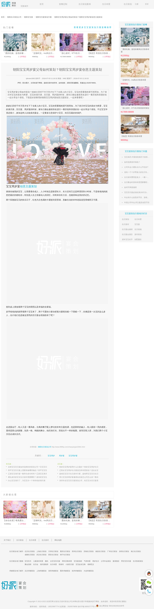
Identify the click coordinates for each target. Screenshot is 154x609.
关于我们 (7, 540)
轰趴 (46, 561)
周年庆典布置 (67, 561)
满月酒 (11, 109)
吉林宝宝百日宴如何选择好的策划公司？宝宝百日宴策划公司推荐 (30, 467)
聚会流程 (28, 564)
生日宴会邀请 (127, 229)
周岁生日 (95, 561)
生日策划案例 (85, 4)
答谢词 (61, 564)
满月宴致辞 (44, 564)
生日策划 (128, 4)
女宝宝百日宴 (55, 561)
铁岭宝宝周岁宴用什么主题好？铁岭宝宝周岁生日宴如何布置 (81, 467)
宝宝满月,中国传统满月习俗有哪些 (137, 157)
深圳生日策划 (124, 551)
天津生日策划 (53, 551)
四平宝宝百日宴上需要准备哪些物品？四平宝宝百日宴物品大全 (30, 470)
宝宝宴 (137, 224)
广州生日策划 (112, 551)
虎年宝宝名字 (127, 239)
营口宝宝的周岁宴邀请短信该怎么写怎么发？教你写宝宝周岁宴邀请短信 (81, 477)
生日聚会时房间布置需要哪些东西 (137, 182)
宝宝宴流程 (78, 561)
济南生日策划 (89, 551)
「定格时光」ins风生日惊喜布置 (133, 80)
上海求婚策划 (41, 571)
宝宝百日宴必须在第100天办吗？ (137, 192)
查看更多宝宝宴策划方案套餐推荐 (93, 27)
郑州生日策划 (77, 551)
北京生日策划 (30, 551)
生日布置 (106, 4)
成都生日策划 (30, 555)
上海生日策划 (41, 551)
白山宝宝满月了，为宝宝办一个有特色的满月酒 (26, 481)
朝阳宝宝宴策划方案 (44, 17)
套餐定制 (63, 4)
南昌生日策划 (100, 551)
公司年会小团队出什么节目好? (136, 167)
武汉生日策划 (41, 555)
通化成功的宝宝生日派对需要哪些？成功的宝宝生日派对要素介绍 (30, 477)
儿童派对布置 (38, 561)
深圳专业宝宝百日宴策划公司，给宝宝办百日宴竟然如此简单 (81, 481)
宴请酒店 (116, 561)
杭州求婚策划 (77, 571)
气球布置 (87, 561)
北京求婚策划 (30, 571)
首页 (42, 4)
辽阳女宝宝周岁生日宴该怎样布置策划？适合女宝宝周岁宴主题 (81, 470)
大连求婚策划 (89, 571)
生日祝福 (138, 229)
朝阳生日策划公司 (14, 17)
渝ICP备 (87, 606)
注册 (136, 4)
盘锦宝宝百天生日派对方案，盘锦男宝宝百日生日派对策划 (81, 474)
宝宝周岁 (51, 456)
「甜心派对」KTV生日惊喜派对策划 (135, 108)
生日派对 (125, 224)
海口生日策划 (136, 551)
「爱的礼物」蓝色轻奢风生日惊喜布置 (135, 50)
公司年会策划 (106, 561)
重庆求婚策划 (65, 571)
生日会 (35, 564)
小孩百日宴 (70, 564)
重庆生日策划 (65, 551)
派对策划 (138, 234)
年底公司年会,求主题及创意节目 (137, 202)
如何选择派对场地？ (132, 162)
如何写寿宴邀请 (130, 187)
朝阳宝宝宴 (28, 17)
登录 (147, 4)
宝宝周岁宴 (13, 186)
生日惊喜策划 (138, 561)
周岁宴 (27, 109)
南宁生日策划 (65, 555)
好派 (48, 601)
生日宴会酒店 (127, 234)
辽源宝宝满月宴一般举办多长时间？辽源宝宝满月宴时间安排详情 (30, 474)
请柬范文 (90, 564)
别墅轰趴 (138, 239)
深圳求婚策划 (53, 571)
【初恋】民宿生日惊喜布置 (131, 136)
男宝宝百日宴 (126, 561)
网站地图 (58, 540)
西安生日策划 (53, 555)
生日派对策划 (63, 601)
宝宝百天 (28, 561)
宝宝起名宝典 (81, 564)
